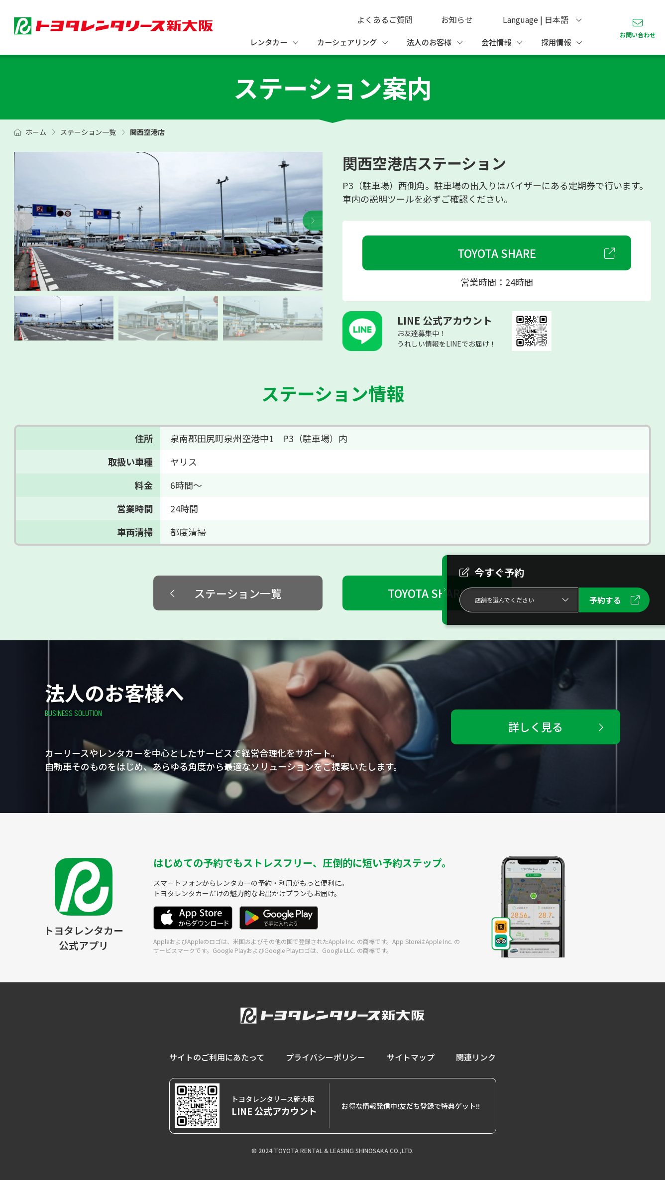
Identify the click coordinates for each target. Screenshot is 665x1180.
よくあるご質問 (385, 19)
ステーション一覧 (88, 132)
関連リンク (476, 1057)
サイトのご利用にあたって (216, 1057)
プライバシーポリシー (325, 1057)
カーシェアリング (347, 41)
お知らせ (457, 19)
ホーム (35, 132)
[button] (313, 221)
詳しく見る (535, 726)
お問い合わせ (638, 34)
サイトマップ (411, 1057)
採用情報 (556, 41)
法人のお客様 (429, 41)
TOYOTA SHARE (496, 253)
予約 (605, 600)
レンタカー (268, 41)
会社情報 (496, 41)
